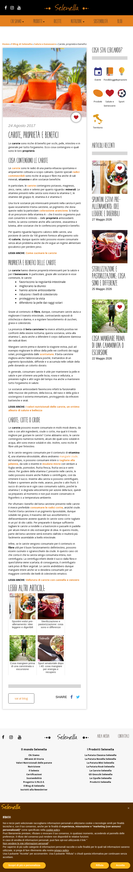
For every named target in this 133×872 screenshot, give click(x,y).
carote (31, 185)
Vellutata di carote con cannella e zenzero (52, 580)
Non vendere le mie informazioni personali (25, 843)
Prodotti (37, 22)
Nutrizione (76, 22)
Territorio (98, 127)
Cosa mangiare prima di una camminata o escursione (108, 346)
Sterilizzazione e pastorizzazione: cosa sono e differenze (108, 277)
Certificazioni (34, 774)
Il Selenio (34, 770)
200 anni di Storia (34, 758)
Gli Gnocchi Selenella (100, 774)
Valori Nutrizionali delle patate (34, 762)
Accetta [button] (120, 865)
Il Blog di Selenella (21, 44)
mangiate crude (69, 456)
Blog (119, 22)
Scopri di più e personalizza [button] (24, 865)
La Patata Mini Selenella (100, 762)
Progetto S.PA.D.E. (34, 781)
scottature (47, 354)
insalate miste (51, 463)
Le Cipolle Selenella (101, 778)
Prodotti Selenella (100, 781)
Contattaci (123, 736)
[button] (128, 808)
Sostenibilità (101, 22)
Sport (121, 101)
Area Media (103, 736)
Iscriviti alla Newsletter (33, 789)
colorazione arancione (53, 210)
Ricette (57, 22)
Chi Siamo (33, 755)
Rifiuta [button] (100, 865)
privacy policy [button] (61, 850)
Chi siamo (16, 22)
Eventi (98, 79)
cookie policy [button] (53, 830)
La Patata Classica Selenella (100, 755)
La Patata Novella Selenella (100, 758)
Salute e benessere (45, 44)
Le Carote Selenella (101, 770)
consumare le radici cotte (46, 507)
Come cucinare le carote (41, 253)
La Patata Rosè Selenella (100, 766)
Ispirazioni (121, 79)
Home (5, 44)
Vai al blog (21, 698)
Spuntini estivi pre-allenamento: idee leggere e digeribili (106, 207)
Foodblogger (110, 79)
